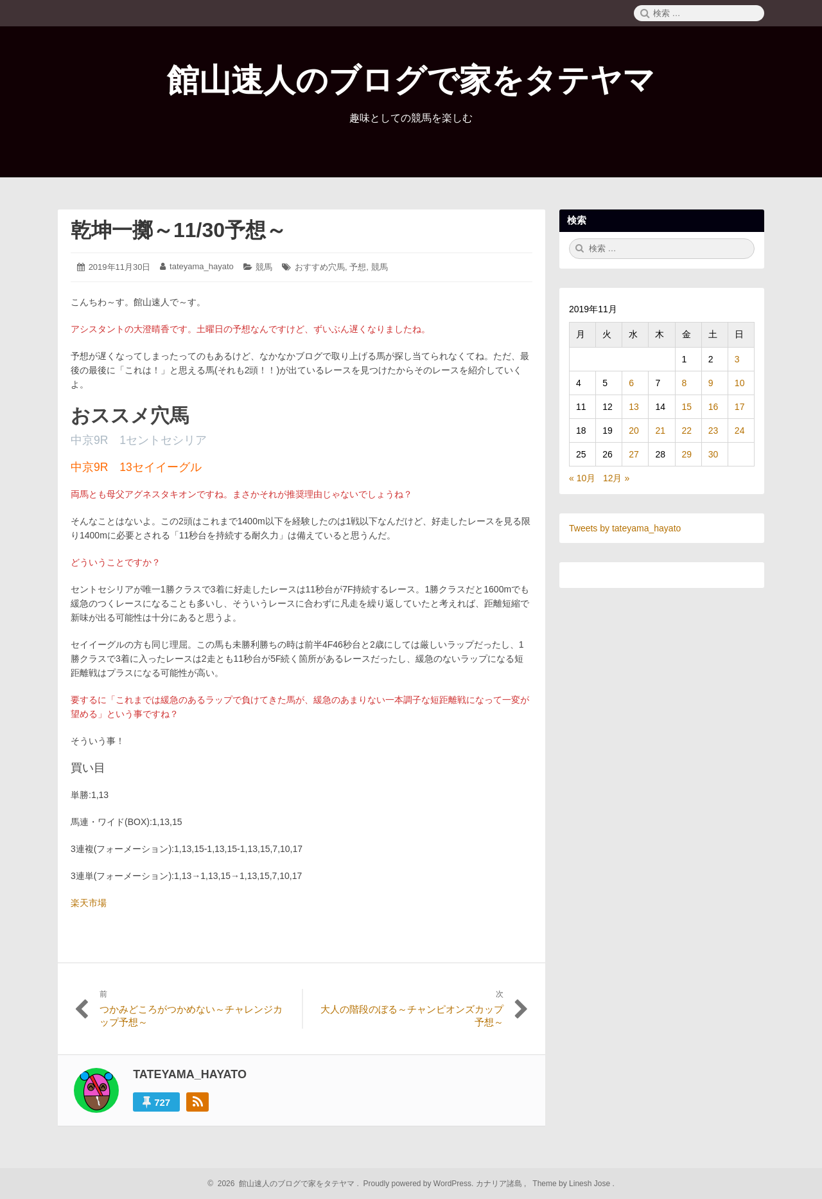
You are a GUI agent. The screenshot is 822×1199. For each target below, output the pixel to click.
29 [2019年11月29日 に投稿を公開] (687, 454)
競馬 (264, 267)
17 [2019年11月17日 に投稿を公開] (740, 407)
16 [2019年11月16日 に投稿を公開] (713, 407)
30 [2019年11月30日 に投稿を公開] (713, 454)
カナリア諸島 (500, 1183)
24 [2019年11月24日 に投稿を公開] (740, 430)
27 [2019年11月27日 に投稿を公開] (634, 454)
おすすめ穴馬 (320, 267)
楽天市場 (89, 903)
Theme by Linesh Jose (572, 1183)
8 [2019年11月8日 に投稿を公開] (684, 383)
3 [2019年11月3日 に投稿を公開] (737, 359)
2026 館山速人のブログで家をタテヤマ (284, 1183)
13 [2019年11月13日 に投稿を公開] (634, 407)
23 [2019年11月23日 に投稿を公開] (713, 430)
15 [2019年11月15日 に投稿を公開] (687, 407)
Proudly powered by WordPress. (418, 1183)
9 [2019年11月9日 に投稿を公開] (710, 383)
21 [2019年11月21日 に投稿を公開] (660, 430)
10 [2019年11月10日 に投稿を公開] (740, 383)
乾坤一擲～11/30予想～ (178, 230)
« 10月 (582, 478)
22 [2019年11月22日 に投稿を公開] (687, 430)
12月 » (616, 478)
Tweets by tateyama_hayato (625, 528)
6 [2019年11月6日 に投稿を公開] (631, 383)
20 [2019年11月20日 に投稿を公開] (634, 430)
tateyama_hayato (202, 266)
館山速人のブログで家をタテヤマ (411, 80)
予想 (357, 267)
